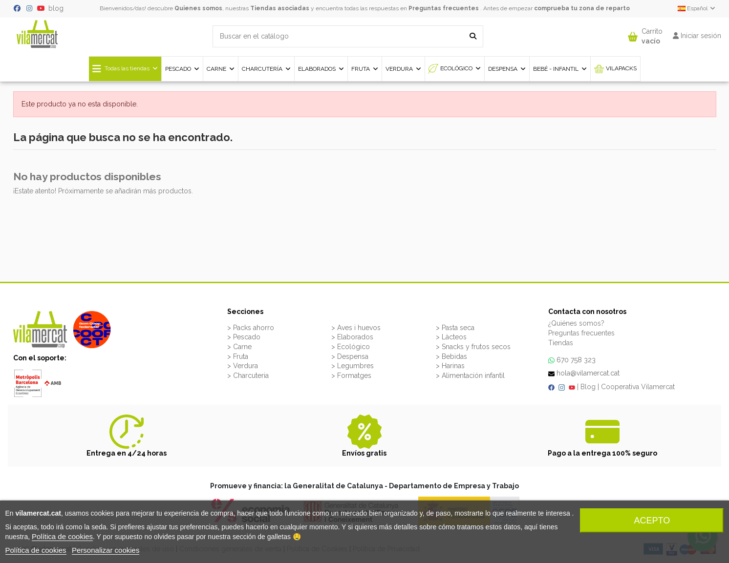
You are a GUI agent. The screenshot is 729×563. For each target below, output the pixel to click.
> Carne (239, 347)
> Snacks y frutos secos (473, 347)
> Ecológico (350, 347)
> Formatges (351, 375)
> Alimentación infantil (470, 375)
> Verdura (242, 366)
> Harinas (450, 366)
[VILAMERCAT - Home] (37, 33)
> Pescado (243, 337)
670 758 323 (576, 360)
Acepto (652, 520)
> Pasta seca (455, 328)
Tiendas (560, 343)
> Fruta (237, 356)
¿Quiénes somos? (576, 323)
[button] (645, 34)
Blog (588, 387)
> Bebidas (451, 356)
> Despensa (349, 356)
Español (697, 8)
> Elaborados (352, 337)
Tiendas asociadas (279, 8)
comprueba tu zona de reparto (582, 8)
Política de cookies (62, 536)
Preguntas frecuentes (443, 8)
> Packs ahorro (250, 328)
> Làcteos (451, 337)
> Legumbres (352, 366)
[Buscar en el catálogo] (473, 36)
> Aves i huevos (356, 328)
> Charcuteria (248, 375)
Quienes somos (198, 8)
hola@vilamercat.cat (588, 373)
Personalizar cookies (105, 550)
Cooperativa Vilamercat (638, 387)
